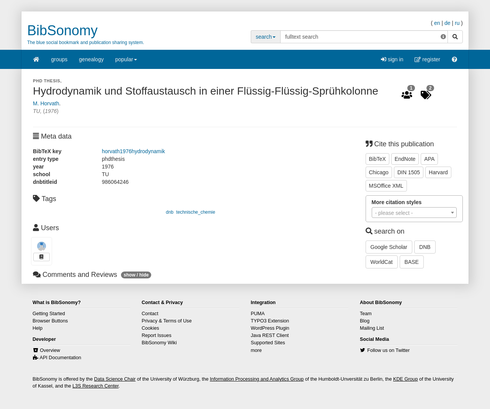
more (256, 350)
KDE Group (405, 379)
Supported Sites (268, 342)
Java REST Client (270, 335)
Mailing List (372, 328)
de (447, 23)
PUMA (258, 313)
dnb (169, 212)
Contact (150, 313)
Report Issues (157, 335)
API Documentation (61, 357)
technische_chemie (195, 212)
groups (59, 59)
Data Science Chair (115, 379)
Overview (50, 350)
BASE (412, 262)
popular (126, 61)
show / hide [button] (136, 275)
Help (37, 328)
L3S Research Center (95, 386)
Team (366, 313)
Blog (364, 321)
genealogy (91, 59)
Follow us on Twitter (388, 350)
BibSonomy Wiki (159, 342)
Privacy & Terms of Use (167, 321)
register (427, 59)
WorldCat (382, 262)
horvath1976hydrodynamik (133, 151)
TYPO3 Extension (270, 321)
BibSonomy (62, 30)
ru (457, 23)
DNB (425, 247)
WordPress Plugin (270, 328)
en (437, 23)
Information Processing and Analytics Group (257, 379)
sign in (392, 59)
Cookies (150, 328)
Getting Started (49, 313)
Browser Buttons (50, 321)
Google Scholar (389, 247)
